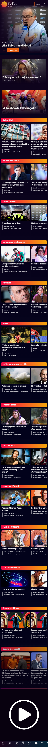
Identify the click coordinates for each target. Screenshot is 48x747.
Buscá (38, 4)
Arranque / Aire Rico (8, 42)
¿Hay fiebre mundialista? (16, 45)
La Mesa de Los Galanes (29, 746)
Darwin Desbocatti (17, 746)
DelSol (12, 4)
